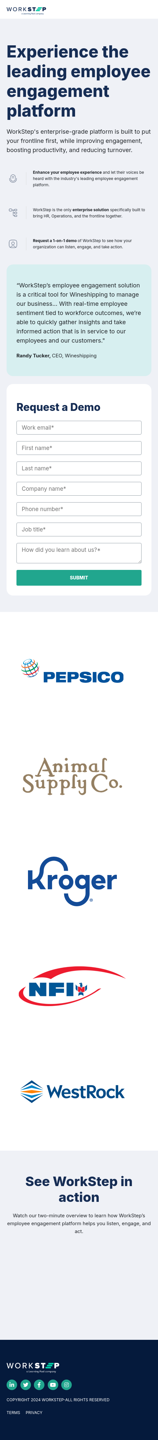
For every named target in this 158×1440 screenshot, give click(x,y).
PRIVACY (34, 1412)
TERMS (13, 1412)
